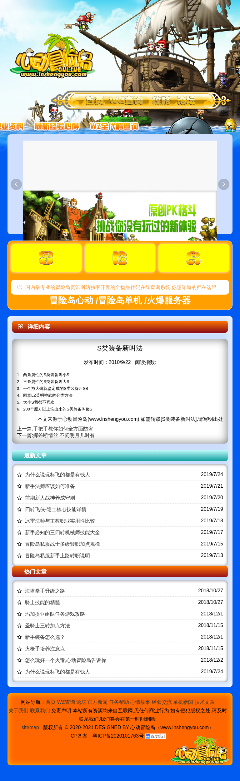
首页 (51, 702)
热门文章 (35, 572)
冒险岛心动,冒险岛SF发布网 (54, 55)
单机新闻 (183, 702)
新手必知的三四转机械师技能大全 (62, 532)
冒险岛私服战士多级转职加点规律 (62, 544)
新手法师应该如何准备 (50, 486)
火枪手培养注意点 (45, 648)
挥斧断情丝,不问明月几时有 (63, 435)
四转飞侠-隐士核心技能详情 (56, 509)
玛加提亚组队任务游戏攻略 (55, 614)
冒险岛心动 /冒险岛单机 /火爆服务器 (119, 300)
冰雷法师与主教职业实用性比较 (60, 521)
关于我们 (18, 710)
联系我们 (40, 710)
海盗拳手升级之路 (45, 591)
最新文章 (35, 455)
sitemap (30, 727)
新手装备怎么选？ (45, 637)
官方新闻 (98, 702)
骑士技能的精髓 (42, 602)
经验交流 (162, 702)
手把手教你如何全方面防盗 (63, 428)
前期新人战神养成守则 (50, 497)
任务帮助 (119, 702)
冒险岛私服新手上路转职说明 (57, 555)
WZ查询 (66, 702)
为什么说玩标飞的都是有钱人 (57, 474)
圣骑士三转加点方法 (47, 625)
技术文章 (205, 702)
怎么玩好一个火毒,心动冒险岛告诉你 (65, 660)
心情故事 (140, 702)
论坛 (81, 702)
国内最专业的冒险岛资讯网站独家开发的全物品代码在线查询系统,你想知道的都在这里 (117, 287)
